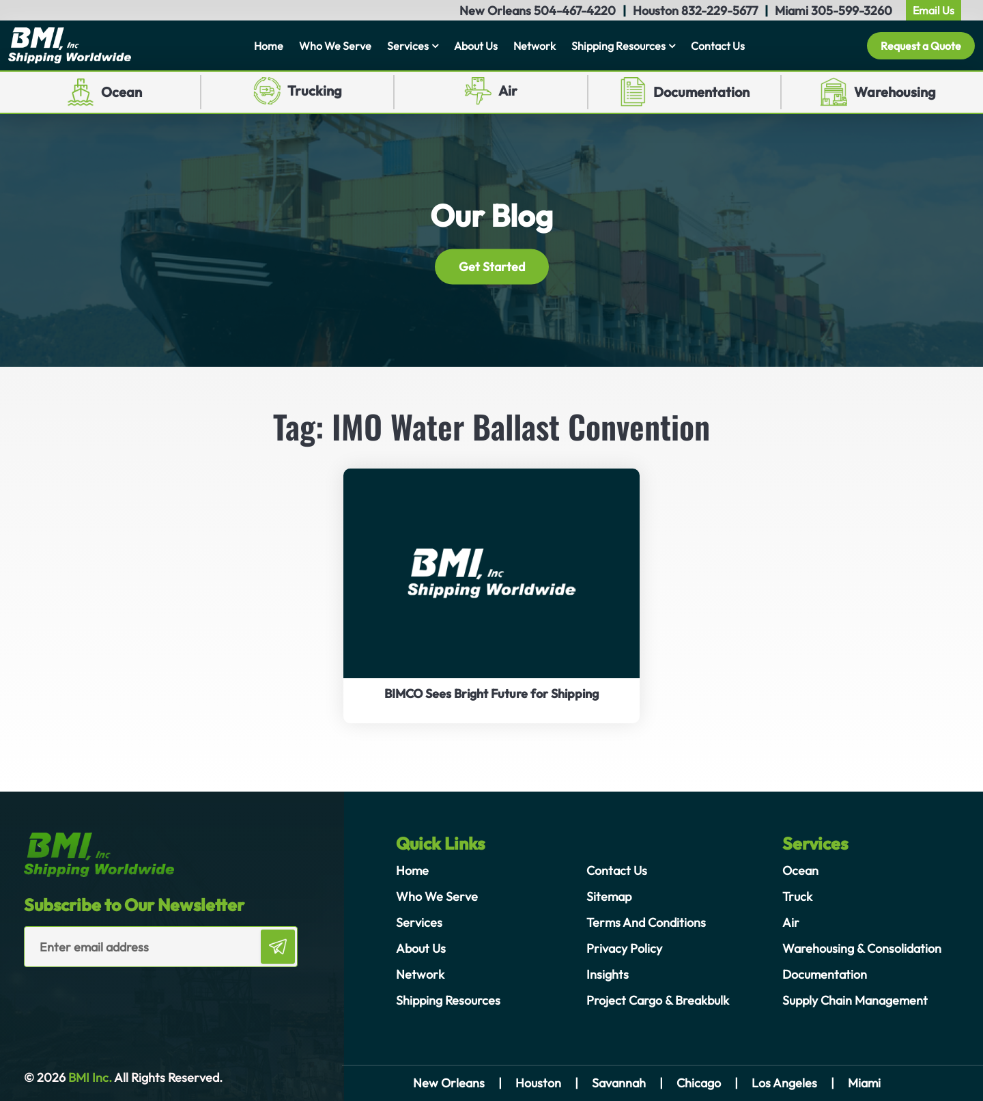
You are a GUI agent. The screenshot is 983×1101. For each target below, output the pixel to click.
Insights (607, 974)
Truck (797, 896)
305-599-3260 (851, 10)
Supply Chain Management (855, 1000)
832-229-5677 (719, 10)
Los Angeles (784, 1083)
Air (507, 90)
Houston (538, 1083)
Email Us (933, 10)
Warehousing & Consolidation (861, 948)
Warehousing (895, 91)
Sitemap (608, 896)
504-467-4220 (575, 10)
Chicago (698, 1083)
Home (268, 46)
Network (534, 46)
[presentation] (104, 994)
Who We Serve (335, 46)
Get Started (492, 266)
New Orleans (449, 1083)
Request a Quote (921, 46)
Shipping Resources (618, 46)
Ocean (121, 91)
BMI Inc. (89, 1077)
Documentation (701, 91)
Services (408, 46)
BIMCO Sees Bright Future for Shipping (491, 693)
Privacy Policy (624, 948)
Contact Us (718, 46)
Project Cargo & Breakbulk (657, 1000)
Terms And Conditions (646, 922)
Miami (864, 1083)
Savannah (619, 1083)
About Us (476, 46)
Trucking (314, 90)
